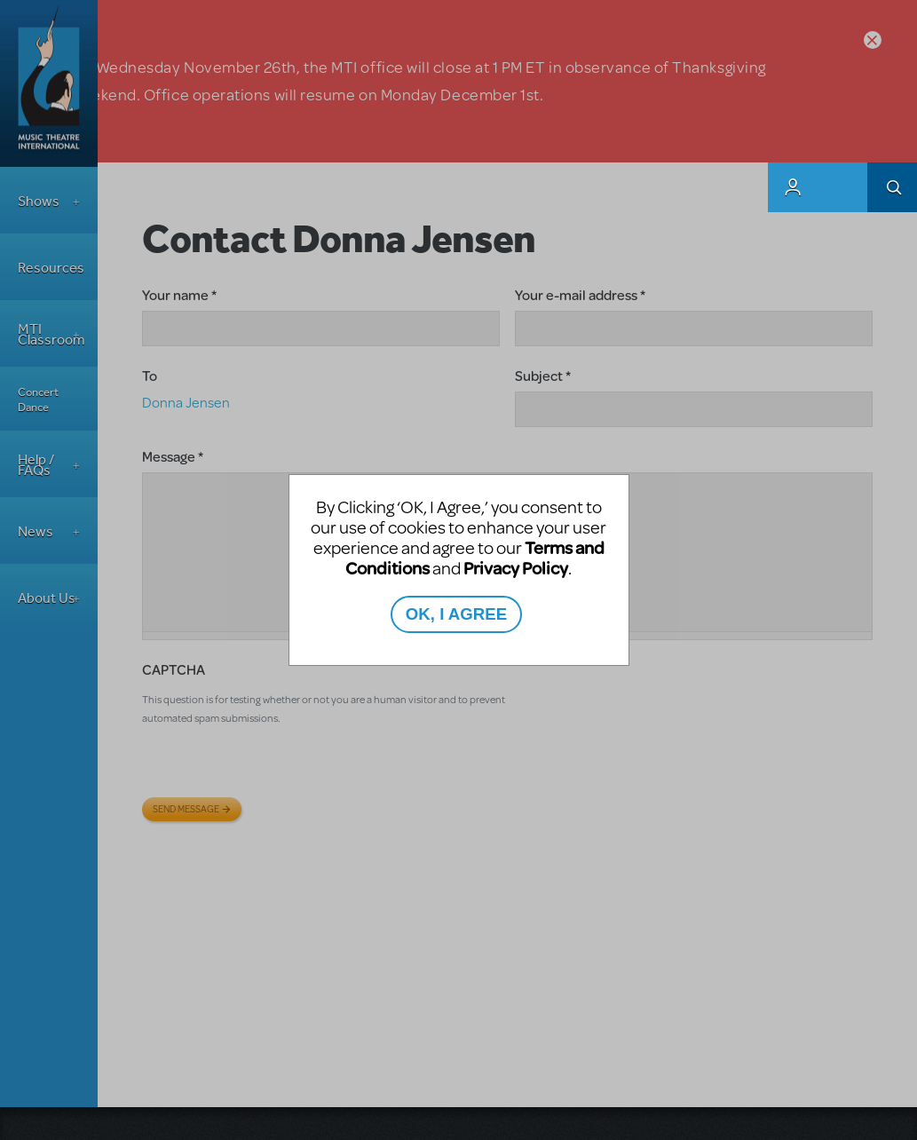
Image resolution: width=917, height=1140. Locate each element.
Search (892, 187)
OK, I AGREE (456, 614)
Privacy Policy (515, 568)
